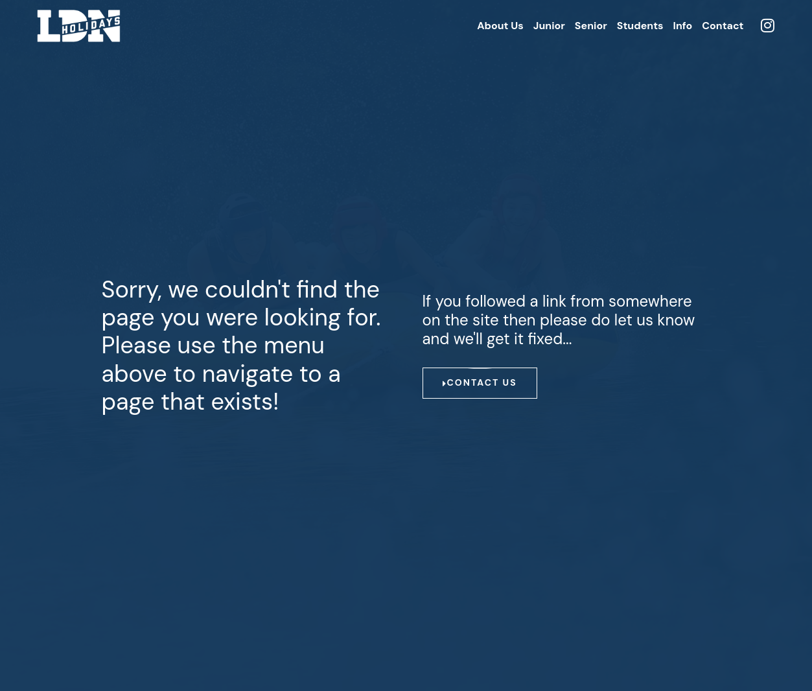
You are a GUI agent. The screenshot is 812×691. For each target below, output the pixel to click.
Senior (591, 25)
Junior (549, 25)
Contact (722, 25)
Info (683, 25)
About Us (500, 25)
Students (640, 25)
